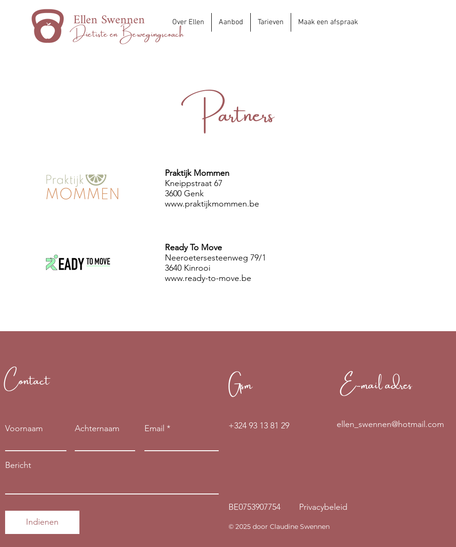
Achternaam (97, 428)
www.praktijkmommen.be (212, 204)
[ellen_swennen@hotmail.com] (390, 424)
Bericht (18, 465)
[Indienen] (42, 522)
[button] (231, 22)
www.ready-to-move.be (208, 278)
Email (154, 428)
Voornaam (24, 428)
